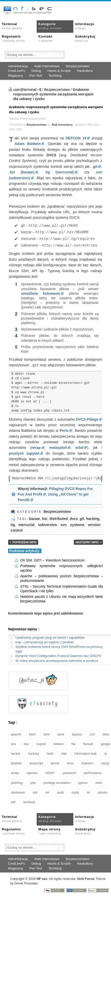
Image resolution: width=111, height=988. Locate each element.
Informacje (84, 26)
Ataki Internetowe (46, 66)
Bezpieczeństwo (78, 66)
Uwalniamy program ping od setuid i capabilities (50, 636)
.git (94, 166)
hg (13, 523)
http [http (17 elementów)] (64, 752)
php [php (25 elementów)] (33, 781)
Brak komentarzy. (62, 124)
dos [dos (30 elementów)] (26, 743)
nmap (35, 446)
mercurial (26, 523)
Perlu (64, 429)
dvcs (74, 517)
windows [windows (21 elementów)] (29, 801)
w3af (79, 446)
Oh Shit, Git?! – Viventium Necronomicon (52, 559)
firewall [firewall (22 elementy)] (88, 743)
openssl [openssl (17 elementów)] (32, 771)
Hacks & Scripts (59, 71)
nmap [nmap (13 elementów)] (15, 771)
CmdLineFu (16, 71)
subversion (47, 523)
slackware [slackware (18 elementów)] (18, 791)
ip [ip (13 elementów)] (105, 752)
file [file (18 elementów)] (73, 743)
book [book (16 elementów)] (60, 733)
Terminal (12, 26)
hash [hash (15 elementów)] (50, 752)
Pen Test (35, 75)
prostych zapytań (24, 452)
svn (63, 523)
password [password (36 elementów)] (69, 771)
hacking (92, 517)
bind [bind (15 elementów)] (46, 733)
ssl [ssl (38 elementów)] (47, 791)
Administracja (18, 66)
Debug (36, 71)
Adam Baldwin (28, 144)
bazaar (34, 517)
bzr (45, 517)
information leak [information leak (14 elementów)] (85, 752)
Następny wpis (87, 540)
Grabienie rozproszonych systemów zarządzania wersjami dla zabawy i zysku (56, 109)
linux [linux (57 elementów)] (70, 762)
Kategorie (50, 26)
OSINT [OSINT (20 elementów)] (50, 771)
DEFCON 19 (75, 138)
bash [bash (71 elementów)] (32, 733)
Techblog (55, 75)
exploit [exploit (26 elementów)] (41, 743)
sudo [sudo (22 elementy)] (60, 791)
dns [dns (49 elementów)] (13, 743)
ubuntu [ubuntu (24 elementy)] (102, 791)
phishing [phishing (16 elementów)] (17, 781)
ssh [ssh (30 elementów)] (35, 791)
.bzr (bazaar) (21, 172)
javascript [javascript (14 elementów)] (36, 762)
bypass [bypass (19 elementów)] (77, 733)
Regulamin (13, 38)
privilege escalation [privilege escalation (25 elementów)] (56, 781)
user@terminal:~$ (27, 90)
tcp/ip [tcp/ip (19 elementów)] (75, 791)
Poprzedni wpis (24, 540)
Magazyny (15, 75)
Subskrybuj (85, 38)
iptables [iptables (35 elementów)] (16, 762)
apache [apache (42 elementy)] (16, 733)
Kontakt (45, 38)
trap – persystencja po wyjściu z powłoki (44, 641)
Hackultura (85, 71)
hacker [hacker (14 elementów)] (15, 752)
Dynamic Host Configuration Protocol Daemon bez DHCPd (58, 654)
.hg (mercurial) (59, 172)
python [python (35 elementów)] (83, 781)
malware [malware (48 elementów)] (87, 762)
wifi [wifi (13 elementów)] (13, 801)
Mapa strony (49, 830)
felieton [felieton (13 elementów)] (58, 743)
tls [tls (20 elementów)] (88, 791)
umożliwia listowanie (40, 292)
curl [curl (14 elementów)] (92, 733)
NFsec (42, 877)
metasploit (58, 446)
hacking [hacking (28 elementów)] (33, 752)
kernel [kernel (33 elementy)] (55, 762)
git (82, 517)
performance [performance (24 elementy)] (93, 771)
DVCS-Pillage (87, 418)
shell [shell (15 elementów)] (98, 781)
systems (77, 523)
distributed (58, 517)
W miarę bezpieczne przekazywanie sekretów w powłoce (56, 659)
